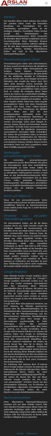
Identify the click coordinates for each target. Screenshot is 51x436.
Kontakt (20, 433)
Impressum (32, 433)
